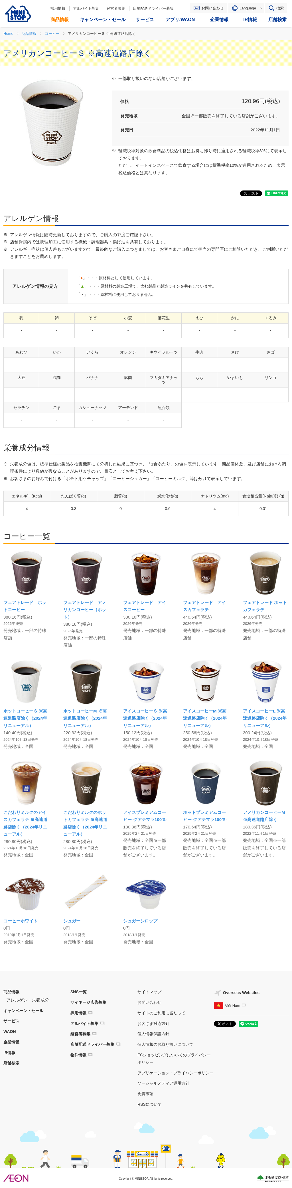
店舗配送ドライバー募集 (153, 8)
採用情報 (57, 8)
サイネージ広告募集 (88, 1002)
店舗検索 (11, 1063)
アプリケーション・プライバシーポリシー (175, 1073)
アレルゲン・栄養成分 (27, 1000)
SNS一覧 (78, 992)
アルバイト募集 (86, 8)
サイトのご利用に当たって (161, 1013)
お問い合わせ (212, 8)
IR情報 (9, 1052)
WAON (9, 1031)
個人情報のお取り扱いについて (165, 1044)
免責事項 (145, 1093)
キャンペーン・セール (23, 1010)
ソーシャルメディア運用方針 (163, 1083)
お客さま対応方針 (153, 1023)
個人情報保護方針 (153, 1034)
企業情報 (11, 1042)
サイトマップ (149, 992)
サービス (11, 1021)
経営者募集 (116, 8)
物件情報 (78, 1055)
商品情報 (11, 992)
